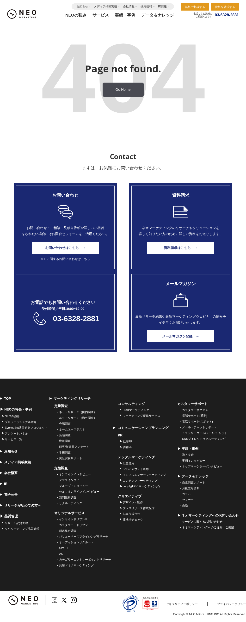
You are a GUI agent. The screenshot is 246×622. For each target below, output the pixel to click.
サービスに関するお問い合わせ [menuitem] (202, 521)
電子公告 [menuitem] (9, 494)
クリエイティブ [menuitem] (129, 496)
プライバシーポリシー (231, 604)
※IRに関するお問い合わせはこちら (65, 259)
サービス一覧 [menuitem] (13, 439)
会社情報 (129, 6)
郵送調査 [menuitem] (65, 441)
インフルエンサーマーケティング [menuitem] (144, 475)
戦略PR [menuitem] (128, 441)
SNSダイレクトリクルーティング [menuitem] (204, 439)
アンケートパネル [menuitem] (16, 433)
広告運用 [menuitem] (128, 463)
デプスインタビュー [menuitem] (72, 480)
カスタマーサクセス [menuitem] (195, 410)
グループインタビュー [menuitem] (73, 486)
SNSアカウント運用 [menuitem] (136, 469)
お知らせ (82, 6)
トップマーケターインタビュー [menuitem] (202, 466)
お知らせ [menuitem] (9, 451)
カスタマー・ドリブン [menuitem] (73, 525)
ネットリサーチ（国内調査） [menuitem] (78, 412)
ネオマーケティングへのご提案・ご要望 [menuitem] (208, 527)
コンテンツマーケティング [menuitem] (140, 480)
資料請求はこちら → (180, 248)
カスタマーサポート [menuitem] (192, 404)
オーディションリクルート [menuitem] (76, 542)
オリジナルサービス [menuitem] (69, 513)
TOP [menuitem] (5, 398)
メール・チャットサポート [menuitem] (199, 427)
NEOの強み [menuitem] (12, 416)
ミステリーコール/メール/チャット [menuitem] (204, 433)
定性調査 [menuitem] (61, 468)
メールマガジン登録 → (180, 336)
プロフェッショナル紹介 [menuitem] (21, 422)
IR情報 (162, 6)
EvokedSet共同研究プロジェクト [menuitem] (26, 427)
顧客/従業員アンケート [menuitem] (74, 446)
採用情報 (146, 6)
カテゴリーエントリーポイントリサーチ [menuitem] (85, 559)
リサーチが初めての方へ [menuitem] (20, 505)
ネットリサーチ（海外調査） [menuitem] (78, 418)
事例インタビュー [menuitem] (193, 460)
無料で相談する (195, 7)
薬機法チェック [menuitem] (133, 519)
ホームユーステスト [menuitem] (72, 429)
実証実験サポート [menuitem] (70, 458)
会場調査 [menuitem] (65, 423)
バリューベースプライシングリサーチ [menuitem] (83, 536)
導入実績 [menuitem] (188, 455)
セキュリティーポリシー (182, 604)
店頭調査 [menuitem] (65, 435)
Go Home (123, 89)
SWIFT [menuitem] (63, 548)
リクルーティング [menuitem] (70, 503)
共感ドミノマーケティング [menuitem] (76, 565)
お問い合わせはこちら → (65, 248)
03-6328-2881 (76, 318)
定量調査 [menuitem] (61, 406)
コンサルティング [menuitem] (131, 404)
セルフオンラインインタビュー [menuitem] (79, 491)
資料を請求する (225, 7)
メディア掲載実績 (105, 6)
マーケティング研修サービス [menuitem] (141, 415)
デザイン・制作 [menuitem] (133, 502)
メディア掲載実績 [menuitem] (15, 462)
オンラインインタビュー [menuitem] (75, 474)
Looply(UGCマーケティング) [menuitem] (141, 486)
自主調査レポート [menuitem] (193, 482)
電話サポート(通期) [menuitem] (194, 415)
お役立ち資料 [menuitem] (190, 488)
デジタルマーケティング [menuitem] (136, 457)
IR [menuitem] (3, 483)
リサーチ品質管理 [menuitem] (16, 523)
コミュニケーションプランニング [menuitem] (141, 427)
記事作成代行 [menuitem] (131, 514)
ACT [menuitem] (62, 554)
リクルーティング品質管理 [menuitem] (22, 529)
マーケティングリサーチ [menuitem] (70, 398)
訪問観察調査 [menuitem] (67, 497)
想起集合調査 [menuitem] (67, 530)
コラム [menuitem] (186, 494)
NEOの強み (75, 15)
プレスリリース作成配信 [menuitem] (138, 508)
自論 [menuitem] (185, 505)
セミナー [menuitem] (188, 499)
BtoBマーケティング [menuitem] (136, 410)
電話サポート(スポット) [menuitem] (197, 421)
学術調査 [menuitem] (65, 452)
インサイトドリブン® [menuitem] (73, 519)
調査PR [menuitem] (128, 447)
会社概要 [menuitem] (9, 473)
